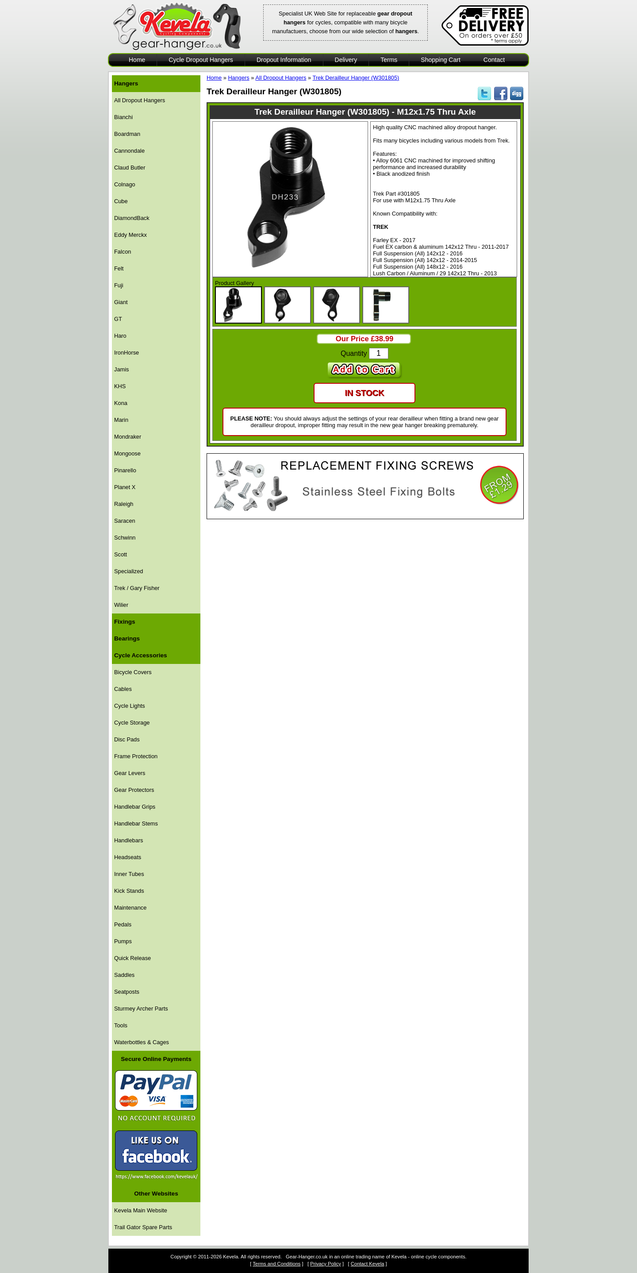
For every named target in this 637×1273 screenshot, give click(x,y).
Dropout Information (284, 59)
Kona (120, 403)
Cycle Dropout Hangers (201, 59)
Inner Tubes (129, 874)
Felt (118, 268)
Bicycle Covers (133, 672)
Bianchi (123, 117)
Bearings (127, 638)
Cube (121, 201)
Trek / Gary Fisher (137, 588)
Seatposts (126, 991)
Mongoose (127, 453)
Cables (123, 689)
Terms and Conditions (276, 1263)
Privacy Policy (325, 1263)
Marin (121, 420)
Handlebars (128, 840)
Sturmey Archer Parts (141, 1008)
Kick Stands (129, 890)
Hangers (126, 83)
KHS (120, 386)
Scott (120, 554)
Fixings (124, 621)
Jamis (121, 369)
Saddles (124, 975)
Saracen (124, 520)
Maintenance (130, 907)
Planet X (124, 487)
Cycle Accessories (140, 655)
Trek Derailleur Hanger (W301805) (356, 77)
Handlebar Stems (136, 823)
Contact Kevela (367, 1263)
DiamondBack (132, 218)
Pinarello (125, 470)
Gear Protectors (134, 790)
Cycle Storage (132, 722)
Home (137, 59)
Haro (120, 335)
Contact (494, 59)
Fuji (118, 285)
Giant (121, 302)
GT (118, 319)
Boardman (127, 134)
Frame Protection (135, 756)
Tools (120, 1025)
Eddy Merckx (130, 234)
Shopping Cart (440, 59)
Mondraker (127, 436)
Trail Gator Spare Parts (143, 1227)
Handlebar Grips (134, 806)
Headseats (127, 857)
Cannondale (129, 150)
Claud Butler (129, 167)
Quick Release (132, 958)
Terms (388, 59)
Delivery (346, 59)
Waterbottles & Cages (141, 1042)
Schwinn (124, 537)
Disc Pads (127, 739)
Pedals (122, 924)
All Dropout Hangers (139, 100)
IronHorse (126, 352)
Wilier (121, 605)
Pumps (123, 941)
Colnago (124, 184)
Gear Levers (129, 773)
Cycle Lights (129, 705)
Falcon (122, 251)
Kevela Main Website (140, 1210)
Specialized (128, 571)
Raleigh (123, 504)
